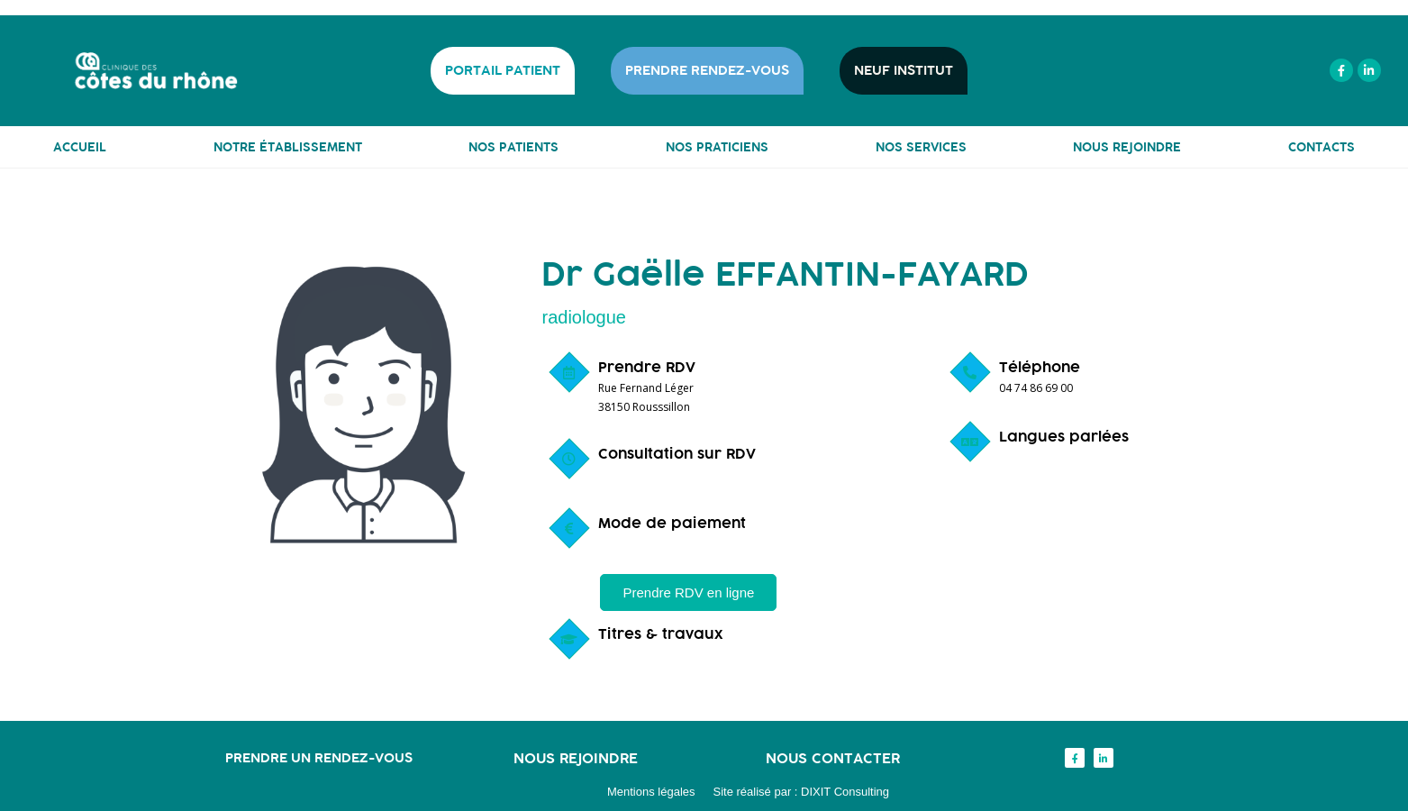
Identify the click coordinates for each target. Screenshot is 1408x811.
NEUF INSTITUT (903, 70)
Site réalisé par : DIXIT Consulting (801, 791)
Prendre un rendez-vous (319, 757)
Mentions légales (651, 791)
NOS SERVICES (921, 147)
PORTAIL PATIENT (502, 70)
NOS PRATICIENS (717, 147)
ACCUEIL (79, 147)
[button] (688, 592)
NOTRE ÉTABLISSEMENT (287, 147)
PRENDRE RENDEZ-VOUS (707, 70)
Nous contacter (833, 758)
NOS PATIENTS (513, 147)
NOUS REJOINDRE (1127, 147)
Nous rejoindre (575, 758)
